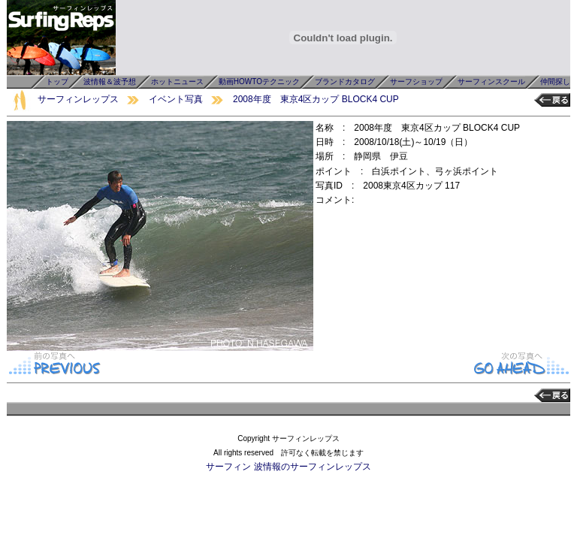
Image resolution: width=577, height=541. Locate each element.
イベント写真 (176, 99)
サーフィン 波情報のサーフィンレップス (288, 466)
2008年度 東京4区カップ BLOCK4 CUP (316, 99)
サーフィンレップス (78, 99)
